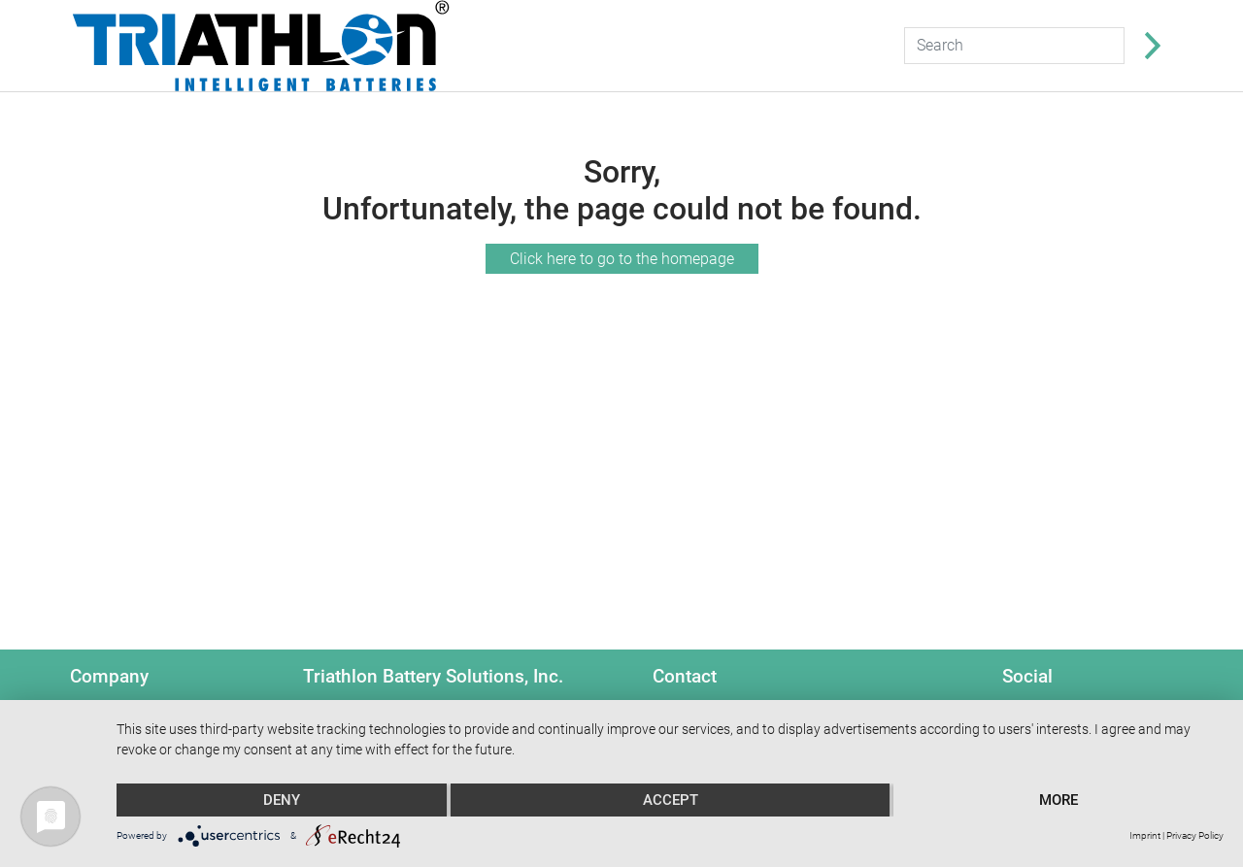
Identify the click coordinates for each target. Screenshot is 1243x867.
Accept (670, 800)
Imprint (1144, 835)
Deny (281, 800)
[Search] (1014, 45)
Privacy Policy (1195, 835)
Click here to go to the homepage (622, 259)
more (1058, 800)
